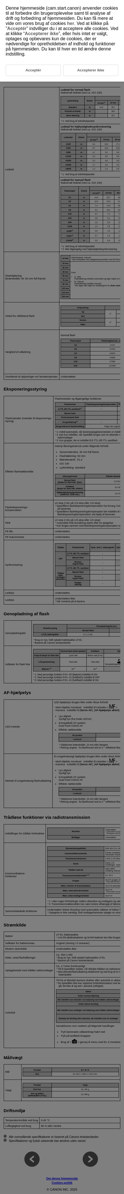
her (70, 23)
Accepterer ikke (42, 33)
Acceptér (16, 28)
